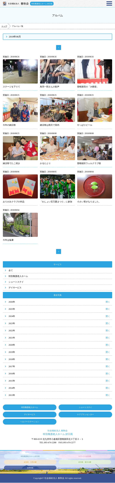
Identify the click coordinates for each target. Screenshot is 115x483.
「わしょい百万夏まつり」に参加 (56, 202)
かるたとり (45, 163)
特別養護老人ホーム (18, 276)
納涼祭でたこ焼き (11, 163)
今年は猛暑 (8, 240)
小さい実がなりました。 (89, 202)
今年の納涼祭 (9, 125)
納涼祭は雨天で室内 (49, 125)
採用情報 (30, 468)
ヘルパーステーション (29, 422)
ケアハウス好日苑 (84, 456)
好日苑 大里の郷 (30, 462)
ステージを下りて (11, 87)
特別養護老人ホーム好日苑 (30, 456)
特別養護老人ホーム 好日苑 (42, 4)
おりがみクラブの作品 (13, 202)
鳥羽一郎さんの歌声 (49, 87)
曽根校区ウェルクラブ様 (89, 163)
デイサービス (15, 288)
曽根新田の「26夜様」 (88, 87)
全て (11, 270)
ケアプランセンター (85, 415)
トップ (4, 26)
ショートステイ (16, 282)
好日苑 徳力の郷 (84, 462)
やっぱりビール (84, 125)
